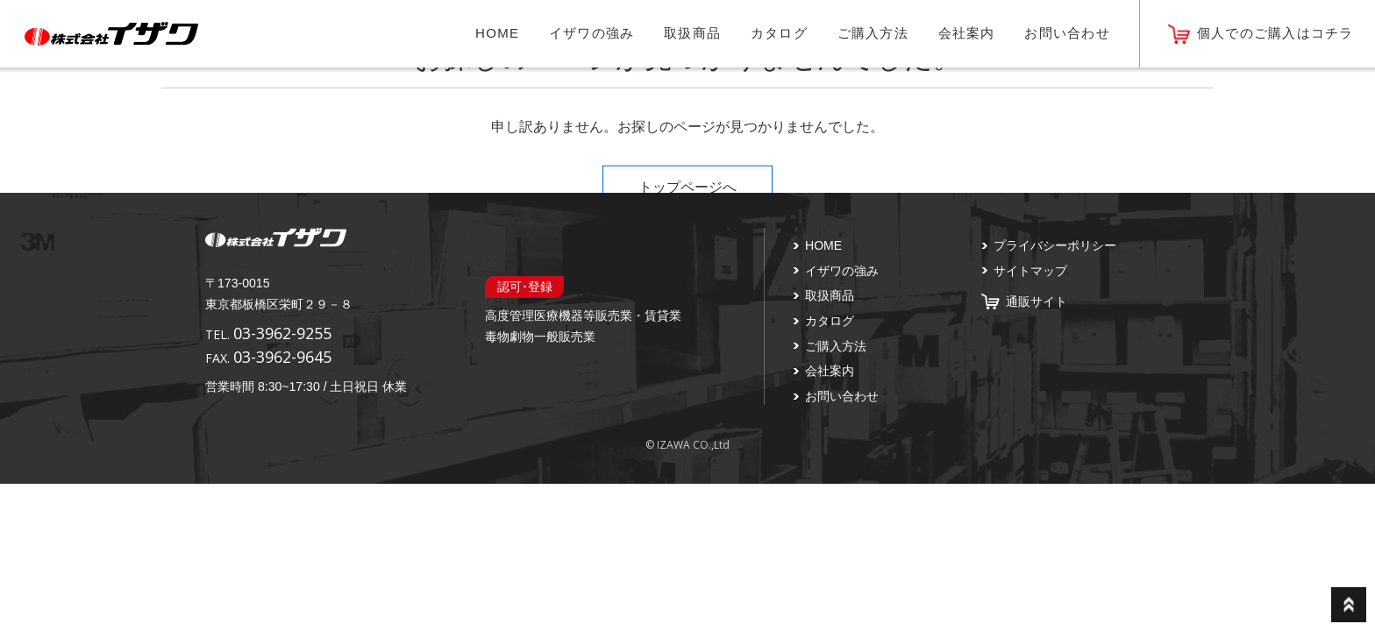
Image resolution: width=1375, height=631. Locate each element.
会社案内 (966, 32)
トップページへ (687, 186)
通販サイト (1036, 301)
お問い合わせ (1067, 32)
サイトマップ (1030, 271)
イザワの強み (592, 32)
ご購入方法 (872, 32)
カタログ (779, 32)
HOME (497, 32)
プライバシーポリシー (1055, 245)
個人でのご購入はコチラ (1275, 32)
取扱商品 (692, 32)
